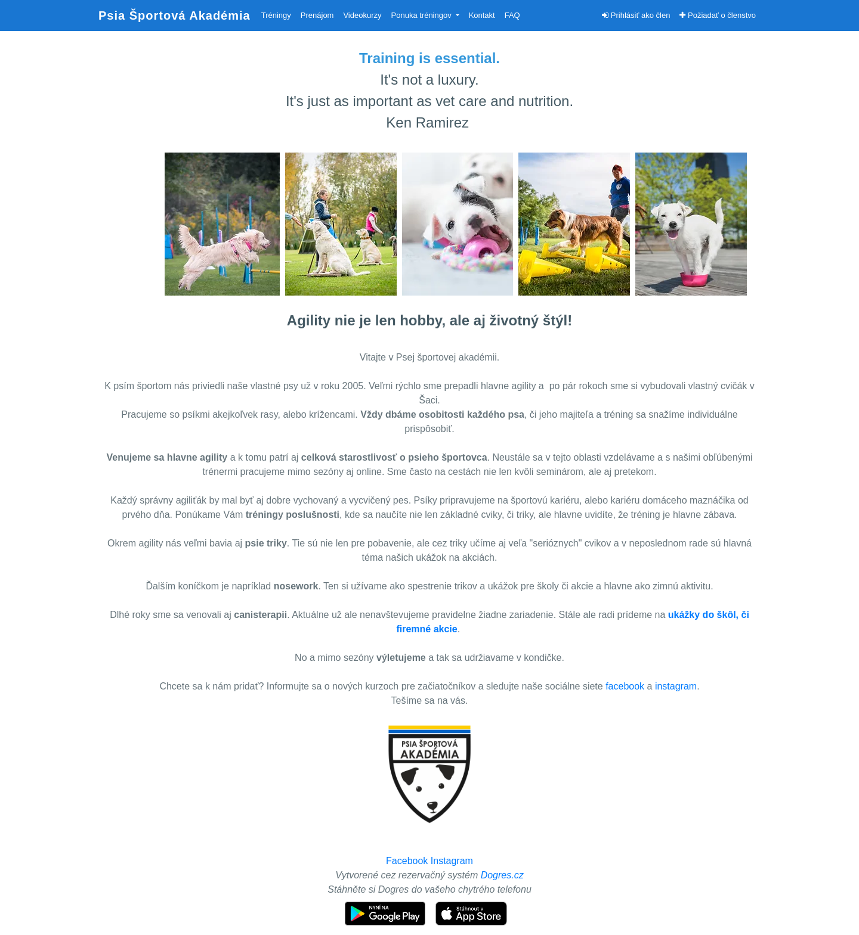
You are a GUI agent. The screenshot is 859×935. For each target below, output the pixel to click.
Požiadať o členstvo (717, 15)
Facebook (407, 861)
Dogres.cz (502, 875)
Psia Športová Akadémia (174, 15)
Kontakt (482, 15)
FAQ (512, 15)
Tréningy (276, 15)
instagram (676, 686)
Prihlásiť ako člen (636, 15)
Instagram (452, 861)
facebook (624, 686)
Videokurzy (362, 15)
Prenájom (317, 15)
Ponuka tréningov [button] (422, 15)
